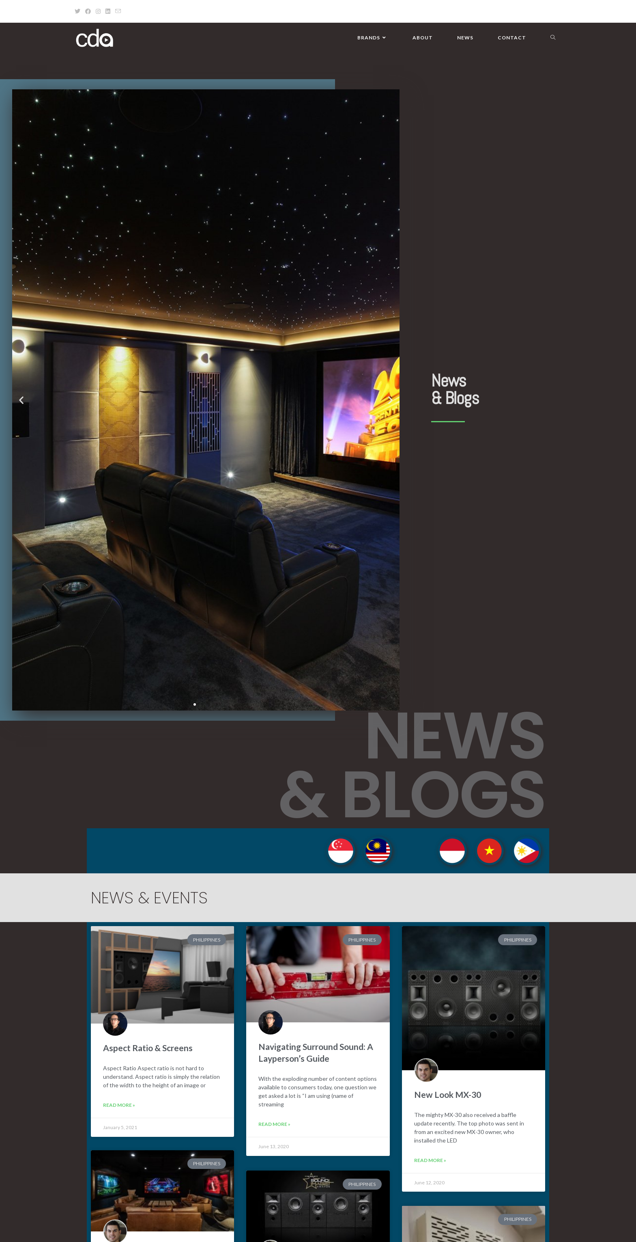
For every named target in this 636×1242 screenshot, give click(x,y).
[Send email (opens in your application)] (118, 11)
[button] (21, 400)
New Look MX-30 (447, 1094)
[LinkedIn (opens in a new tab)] (108, 11)
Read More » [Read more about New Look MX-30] (430, 1160)
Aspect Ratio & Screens (148, 1048)
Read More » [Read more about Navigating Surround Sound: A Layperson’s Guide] (274, 1124)
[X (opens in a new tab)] (79, 11)
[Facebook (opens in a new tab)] (88, 11)
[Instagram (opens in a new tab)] (98, 11)
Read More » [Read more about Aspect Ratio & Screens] (119, 1105)
